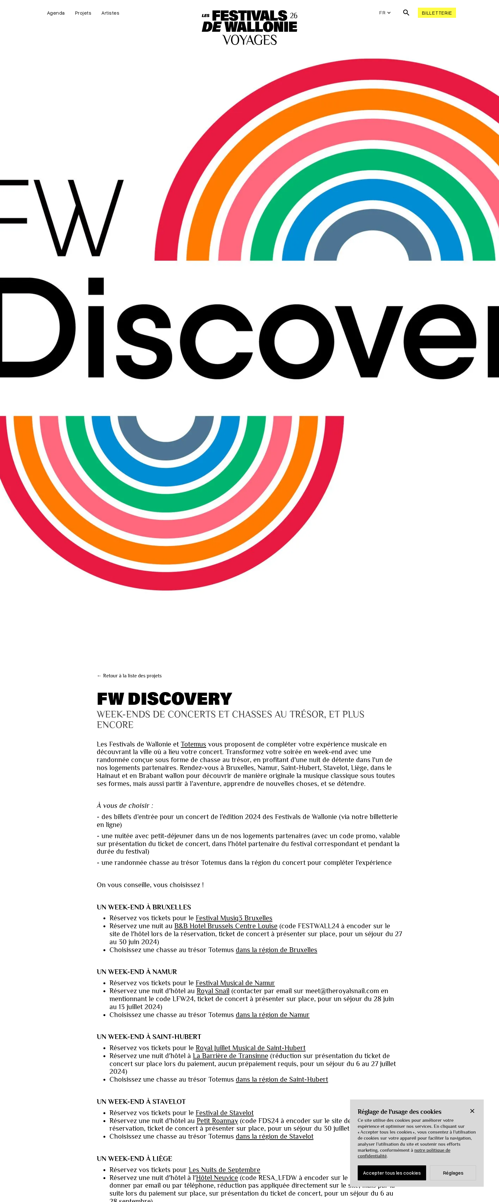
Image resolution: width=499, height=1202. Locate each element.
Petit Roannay (217, 1121)
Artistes (110, 13)
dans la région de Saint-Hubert (282, 1079)
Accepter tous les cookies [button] (392, 1173)
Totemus (193, 744)
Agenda (56, 13)
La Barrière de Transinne (230, 1056)
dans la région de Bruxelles (276, 950)
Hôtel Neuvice (217, 1178)
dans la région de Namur (273, 1015)
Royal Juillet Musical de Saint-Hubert (251, 1048)
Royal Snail (213, 991)
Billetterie (437, 13)
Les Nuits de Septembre (224, 1170)
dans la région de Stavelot (274, 1136)
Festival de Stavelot (225, 1113)
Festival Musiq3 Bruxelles (234, 918)
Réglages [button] (453, 1173)
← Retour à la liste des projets (129, 676)
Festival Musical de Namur (235, 983)
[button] (472, 1111)
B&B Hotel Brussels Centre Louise (226, 926)
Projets (83, 13)
